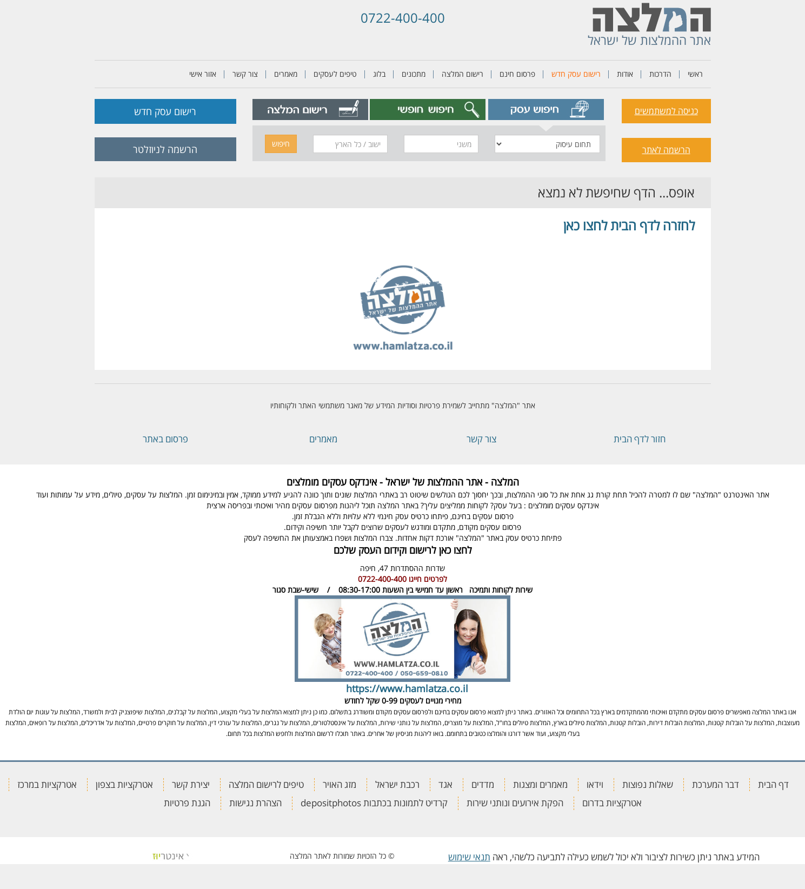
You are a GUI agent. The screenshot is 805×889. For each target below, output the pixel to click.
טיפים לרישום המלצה (266, 784)
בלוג (379, 74)
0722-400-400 (403, 17)
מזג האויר (339, 784)
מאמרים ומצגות (540, 784)
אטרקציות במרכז (47, 784)
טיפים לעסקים (335, 74)
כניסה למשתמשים (666, 111)
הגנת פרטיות (187, 803)
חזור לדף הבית (640, 439)
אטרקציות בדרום (612, 803)
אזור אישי (202, 74)
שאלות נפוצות (647, 784)
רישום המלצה (462, 74)
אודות (625, 74)
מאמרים (285, 74)
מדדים (482, 784)
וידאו (595, 784)
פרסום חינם (517, 74)
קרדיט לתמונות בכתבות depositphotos (374, 803)
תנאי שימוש (469, 857)
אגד (445, 784)
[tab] (546, 109)
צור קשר (245, 74)
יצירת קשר (191, 784)
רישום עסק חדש (576, 74)
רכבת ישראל (397, 784)
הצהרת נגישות (255, 803)
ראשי (695, 74)
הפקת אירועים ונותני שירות (515, 803)
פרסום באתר (165, 439)
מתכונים (413, 74)
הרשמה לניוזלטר (165, 149)
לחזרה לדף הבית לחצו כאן (629, 225)
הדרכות (660, 74)
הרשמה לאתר (666, 150)
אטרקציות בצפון (124, 784)
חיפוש (281, 143)
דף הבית (773, 784)
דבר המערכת (715, 784)
